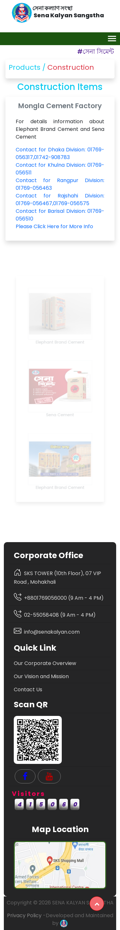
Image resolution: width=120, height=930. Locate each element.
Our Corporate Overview (45, 663)
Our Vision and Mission (41, 676)
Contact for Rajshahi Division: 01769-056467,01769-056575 (59, 199)
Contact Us (28, 689)
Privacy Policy (24, 915)
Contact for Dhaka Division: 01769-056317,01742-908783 (59, 153)
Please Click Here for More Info (54, 225)
